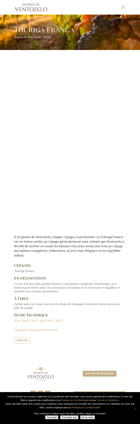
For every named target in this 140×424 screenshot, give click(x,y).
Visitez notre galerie (99, 373)
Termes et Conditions (108, 400)
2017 (34, 321)
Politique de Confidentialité (75, 400)
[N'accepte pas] (135, 408)
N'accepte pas (69, 417)
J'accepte (52, 417)
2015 (17, 321)
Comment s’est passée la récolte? (36, 330)
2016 (26, 321)
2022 (58, 321)
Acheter (22, 340)
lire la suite (87, 417)
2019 (42, 321)
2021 (50, 321)
